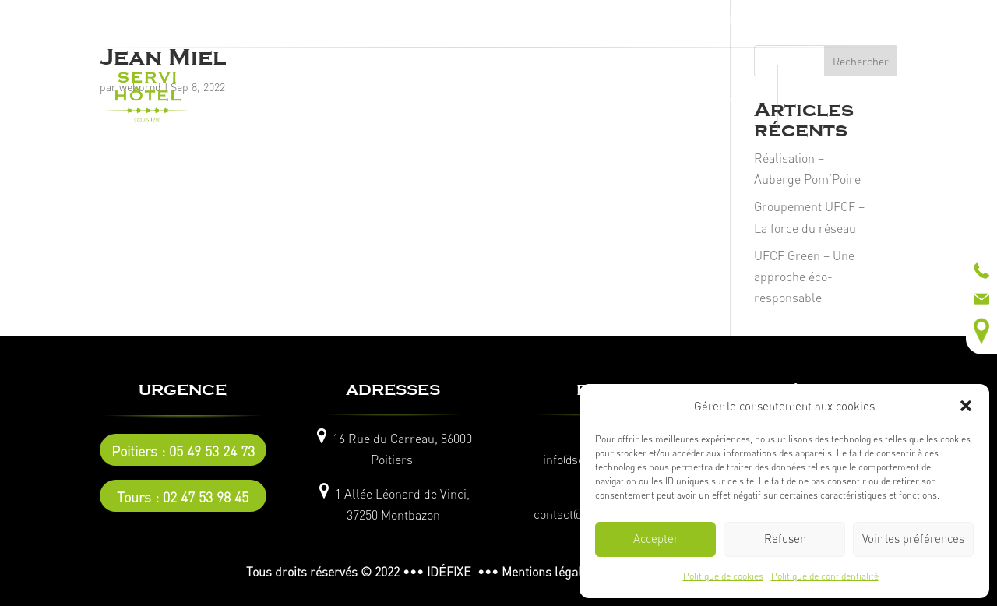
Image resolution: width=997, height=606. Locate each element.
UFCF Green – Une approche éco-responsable (804, 276)
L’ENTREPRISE (301, 97)
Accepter (655, 538)
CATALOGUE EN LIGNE (632, 97)
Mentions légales (548, 572)
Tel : (393, 19)
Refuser (784, 538)
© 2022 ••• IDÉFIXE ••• (429, 572)
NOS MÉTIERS (395, 97)
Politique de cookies (723, 576)
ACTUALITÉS (817, 97)
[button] (966, 406)
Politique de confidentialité (825, 576)
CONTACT (735, 97)
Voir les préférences (913, 538)
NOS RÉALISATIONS (502, 97)
